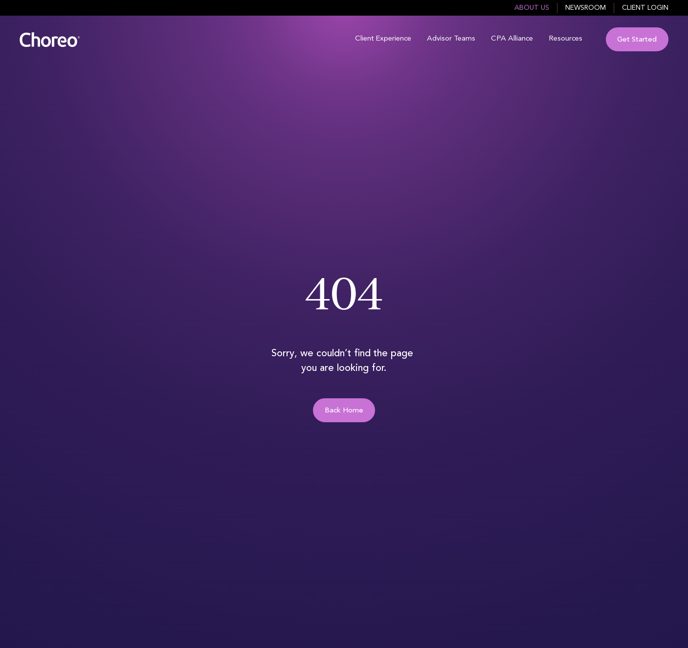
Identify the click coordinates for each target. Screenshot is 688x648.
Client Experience (383, 39)
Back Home (344, 410)
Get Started (637, 39)
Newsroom (585, 7)
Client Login (645, 7)
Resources (565, 39)
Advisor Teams (451, 39)
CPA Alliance (512, 39)
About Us (531, 7)
